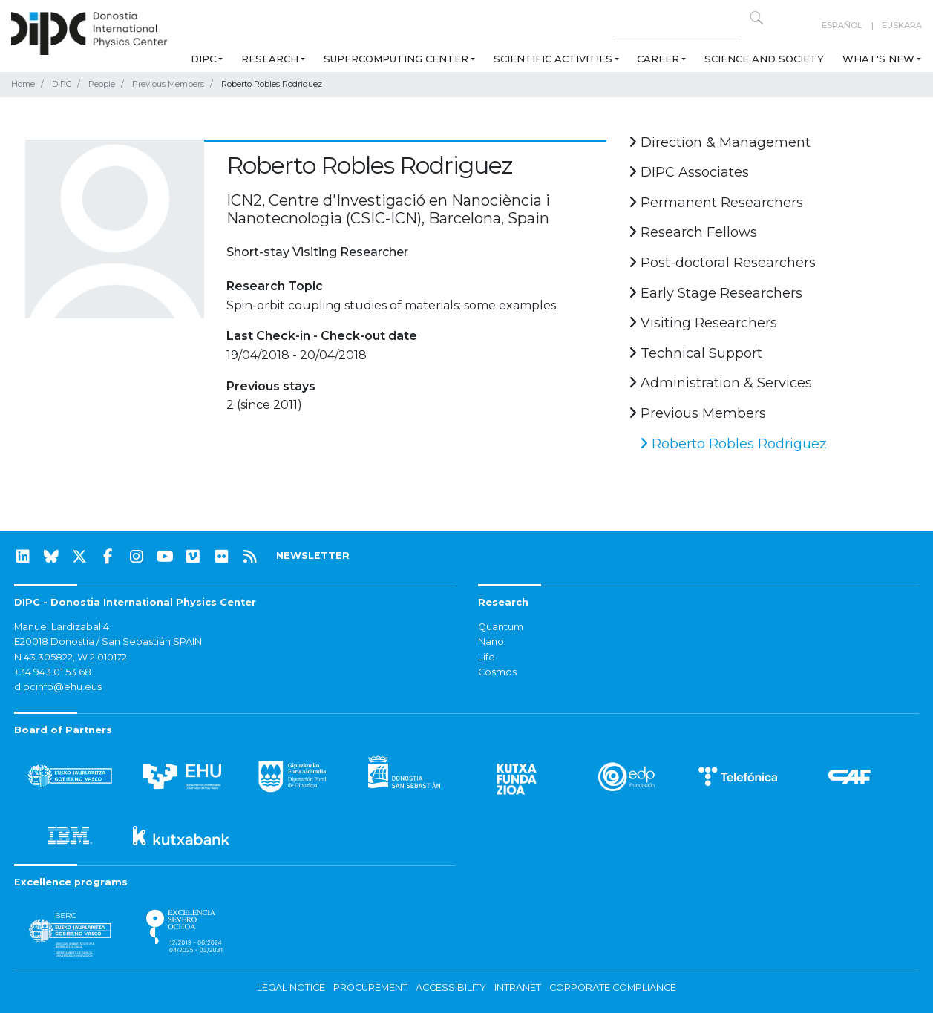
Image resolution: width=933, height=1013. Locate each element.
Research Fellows (693, 232)
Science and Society (764, 59)
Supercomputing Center (396, 59)
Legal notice (291, 987)
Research (269, 59)
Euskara (902, 25)
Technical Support (695, 353)
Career (658, 59)
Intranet (517, 987)
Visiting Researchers (703, 323)
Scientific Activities (553, 59)
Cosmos (497, 672)
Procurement (370, 987)
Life (486, 657)
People (101, 84)
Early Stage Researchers (715, 293)
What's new (878, 59)
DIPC (203, 59)
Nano (491, 641)
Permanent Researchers (716, 202)
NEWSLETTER (313, 555)
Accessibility (451, 987)
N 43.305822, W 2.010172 (70, 657)
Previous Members (168, 84)
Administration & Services (720, 383)
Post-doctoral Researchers (722, 263)
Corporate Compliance (612, 987)
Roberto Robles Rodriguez (733, 444)
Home (23, 84)
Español (842, 25)
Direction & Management (720, 142)
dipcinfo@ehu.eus (58, 686)
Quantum (500, 626)
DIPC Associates (689, 172)
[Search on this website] (677, 25)
